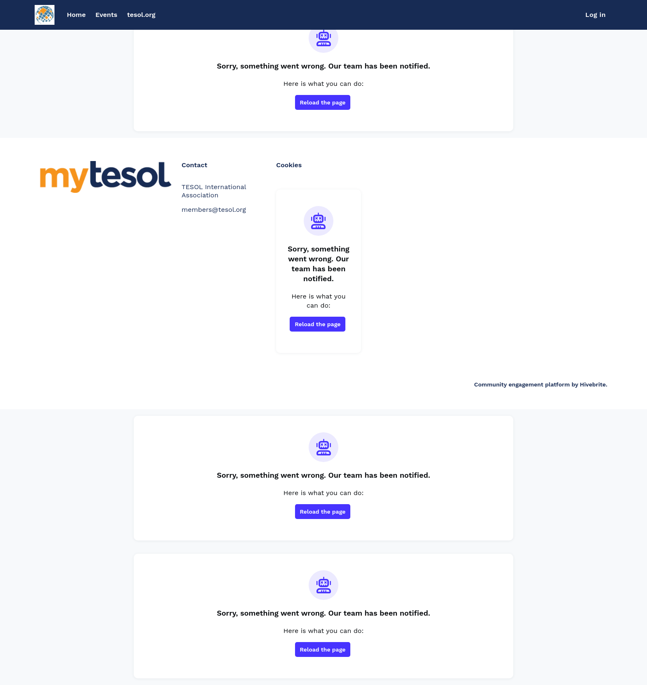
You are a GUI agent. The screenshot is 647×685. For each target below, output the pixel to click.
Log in (596, 15)
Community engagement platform (522, 384)
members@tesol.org (214, 209)
